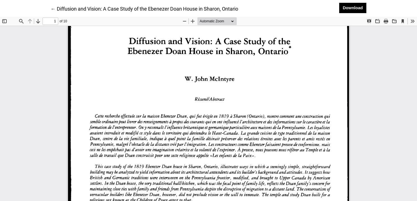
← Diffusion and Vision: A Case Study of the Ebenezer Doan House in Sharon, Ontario (144, 8)
